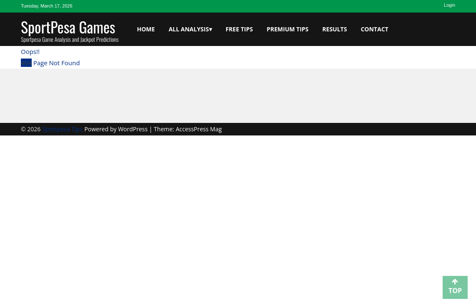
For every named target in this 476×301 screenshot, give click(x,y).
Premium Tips (287, 29)
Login (449, 5)
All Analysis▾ (190, 29)
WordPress (133, 129)
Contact (374, 29)
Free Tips (239, 29)
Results (334, 29)
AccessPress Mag (199, 129)
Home (146, 29)
